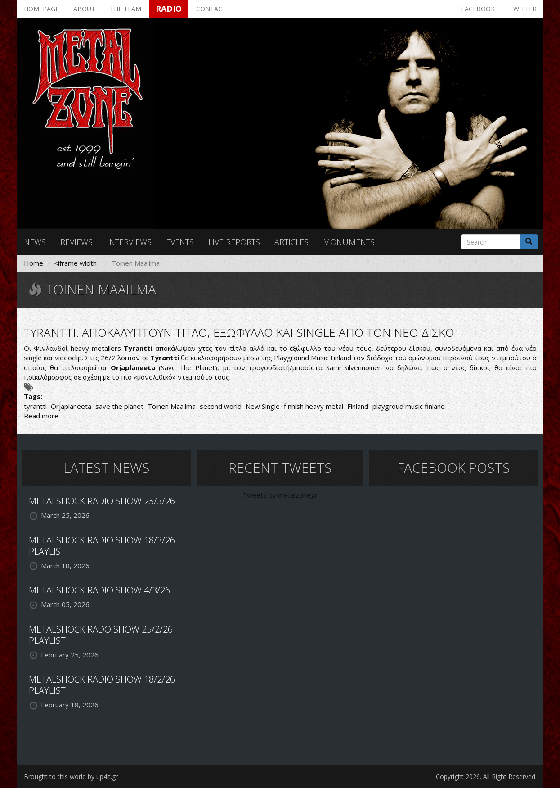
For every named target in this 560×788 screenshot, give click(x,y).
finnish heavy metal (313, 406)
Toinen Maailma (172, 406)
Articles (291, 241)
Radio (169, 8)
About (84, 9)
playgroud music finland (408, 406)
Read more (41, 415)
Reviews (76, 241)
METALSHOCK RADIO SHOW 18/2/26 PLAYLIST (102, 685)
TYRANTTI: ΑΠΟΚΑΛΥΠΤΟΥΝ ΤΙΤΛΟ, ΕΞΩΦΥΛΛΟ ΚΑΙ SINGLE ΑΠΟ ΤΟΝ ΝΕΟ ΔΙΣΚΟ (239, 332)
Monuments (349, 241)
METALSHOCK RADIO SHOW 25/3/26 (102, 501)
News (35, 241)
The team (125, 9)
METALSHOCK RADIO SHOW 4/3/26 (99, 590)
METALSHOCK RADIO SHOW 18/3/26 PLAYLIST (102, 545)
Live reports (234, 241)
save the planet (119, 406)
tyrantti (35, 406)
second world (221, 406)
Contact (211, 9)
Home (33, 262)
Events (180, 241)
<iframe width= (77, 262)
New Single (263, 406)
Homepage (41, 9)
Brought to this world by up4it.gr (71, 776)
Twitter (523, 9)
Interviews (129, 241)
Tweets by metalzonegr (280, 494)
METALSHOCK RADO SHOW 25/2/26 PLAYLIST (101, 635)
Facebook (478, 9)
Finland (357, 406)
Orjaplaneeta (71, 406)
